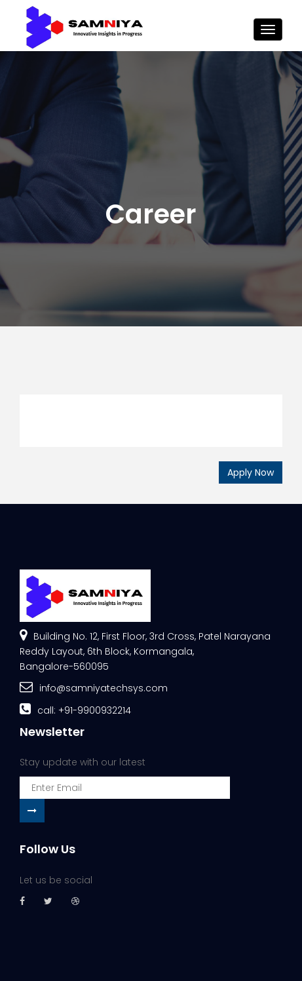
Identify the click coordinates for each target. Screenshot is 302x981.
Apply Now (250, 472)
